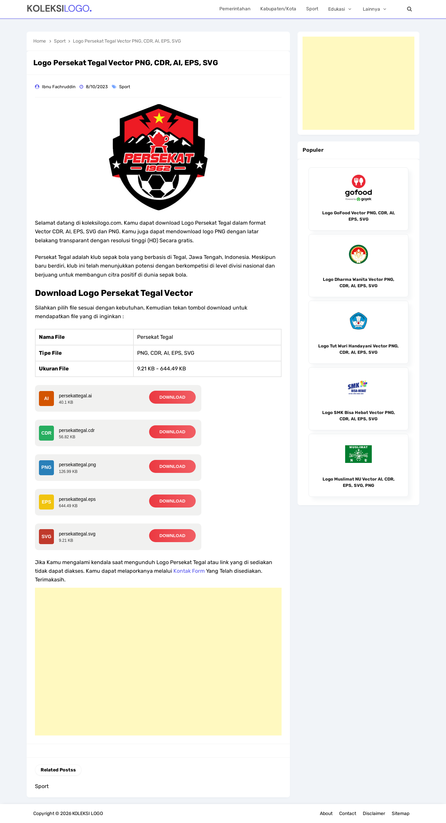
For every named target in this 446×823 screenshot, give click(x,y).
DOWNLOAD (172, 397)
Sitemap (400, 813)
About (326, 813)
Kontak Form (189, 571)
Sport (125, 86)
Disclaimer (374, 813)
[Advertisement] (158, 661)
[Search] (409, 9)
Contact (347, 813)
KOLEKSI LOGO (87, 813)
